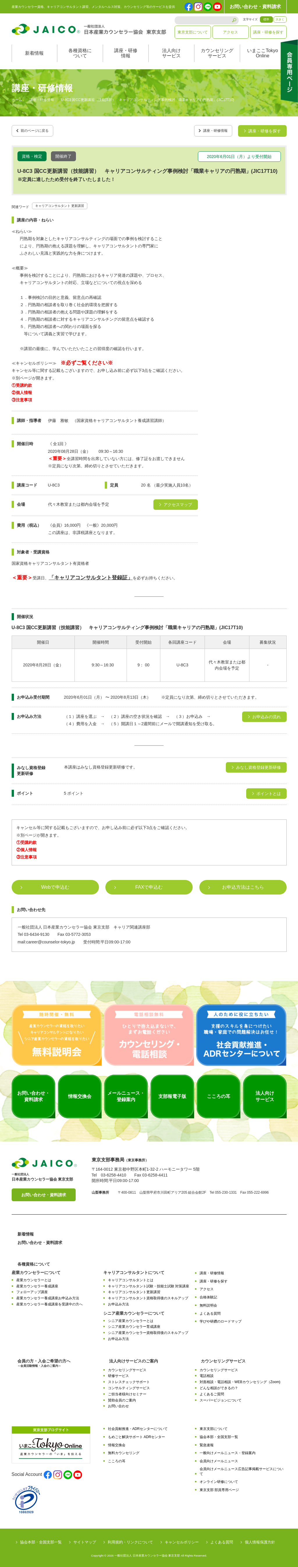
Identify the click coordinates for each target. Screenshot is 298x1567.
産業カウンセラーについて (36, 1270)
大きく (280, 19)
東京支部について (193, 32)
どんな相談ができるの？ (219, 1386)
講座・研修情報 (125, 53)
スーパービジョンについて (221, 1398)
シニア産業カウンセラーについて (133, 1311)
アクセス (230, 32)
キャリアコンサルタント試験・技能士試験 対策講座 (148, 1284)
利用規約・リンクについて (130, 1540)
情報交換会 (116, 1443)
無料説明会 (208, 1303)
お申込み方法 (118, 1302)
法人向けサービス (171, 53)
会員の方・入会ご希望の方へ (43, 1361)
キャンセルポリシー (182, 1540)
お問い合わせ (118, 1404)
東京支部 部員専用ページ (219, 1488)
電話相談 (207, 1374)
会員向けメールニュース (219, 1459)
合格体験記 (208, 1295)
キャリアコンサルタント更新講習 (134, 1290)
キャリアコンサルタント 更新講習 (66, 203)
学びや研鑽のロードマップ (221, 1320)
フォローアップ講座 (32, 1290)
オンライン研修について (219, 1480)
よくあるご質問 (212, 1392)
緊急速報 (207, 1443)
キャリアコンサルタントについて (133, 1270)
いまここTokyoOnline (262, 53)
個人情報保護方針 (260, 1540)
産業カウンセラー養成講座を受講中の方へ (49, 1302)
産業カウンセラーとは (33, 1278)
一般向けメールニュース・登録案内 (228, 1451)
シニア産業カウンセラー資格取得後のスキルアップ (148, 1331)
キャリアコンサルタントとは (130, 1278)
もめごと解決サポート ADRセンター (136, 1435)
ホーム (17, 100)
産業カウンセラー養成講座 (37, 1284)
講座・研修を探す (268, 32)
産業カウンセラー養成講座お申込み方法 (47, 1296)
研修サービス (118, 1374)
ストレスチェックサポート (129, 1380)
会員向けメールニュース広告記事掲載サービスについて (241, 1469)
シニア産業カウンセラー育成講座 (134, 1325)
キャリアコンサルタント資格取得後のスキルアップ (148, 1296)
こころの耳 (116, 1459)
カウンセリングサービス (217, 53)
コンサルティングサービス (129, 1386)
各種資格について (80, 53)
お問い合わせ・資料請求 (255, 6)
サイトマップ (84, 1540)
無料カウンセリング (123, 1451)
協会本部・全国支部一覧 (219, 1435)
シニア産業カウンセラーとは (130, 1319)
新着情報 (34, 53)
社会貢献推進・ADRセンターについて (138, 1427)
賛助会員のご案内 (122, 1398)
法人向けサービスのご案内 (133, 1359)
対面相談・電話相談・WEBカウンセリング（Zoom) (240, 1380)
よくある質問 (210, 1311)
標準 (266, 19)
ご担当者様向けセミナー (127, 1392)
